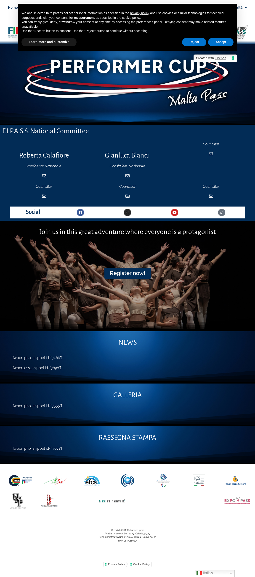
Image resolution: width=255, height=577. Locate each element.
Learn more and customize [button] (49, 42)
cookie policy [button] (131, 17)
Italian (205, 573)
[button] (127, 281)
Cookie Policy (141, 572)
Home (13, 7)
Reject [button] (194, 42)
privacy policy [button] (139, 13)
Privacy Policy (116, 572)
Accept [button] (220, 42)
